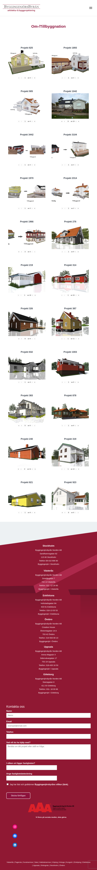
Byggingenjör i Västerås (48, 589)
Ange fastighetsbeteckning (19, 774)
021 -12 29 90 (52, 585)
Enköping (77, 862)
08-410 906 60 (52, 561)
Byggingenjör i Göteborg (48, 693)
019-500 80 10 (51, 638)
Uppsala (36, 865)
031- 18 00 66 (52, 689)
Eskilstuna (86, 862)
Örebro (62, 865)
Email (9, 721)
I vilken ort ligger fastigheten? (21, 763)
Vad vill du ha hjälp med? (19, 742)
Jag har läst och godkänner (39, 784)
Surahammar (28, 862)
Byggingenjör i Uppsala (48, 669)
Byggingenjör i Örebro (48, 641)
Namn (9, 711)
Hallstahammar (45, 862)
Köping (55, 862)
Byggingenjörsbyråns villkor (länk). (51, 784)
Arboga (62, 862)
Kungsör (69, 862)
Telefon (10, 732)
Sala (36, 862)
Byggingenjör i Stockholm (48, 564)
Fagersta (18, 862)
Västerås (10, 862)
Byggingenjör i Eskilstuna (48, 614)
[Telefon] (48, 736)
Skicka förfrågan (18, 796)
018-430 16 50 (52, 665)
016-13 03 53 (52, 610)
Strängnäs (45, 865)
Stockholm (54, 865)
